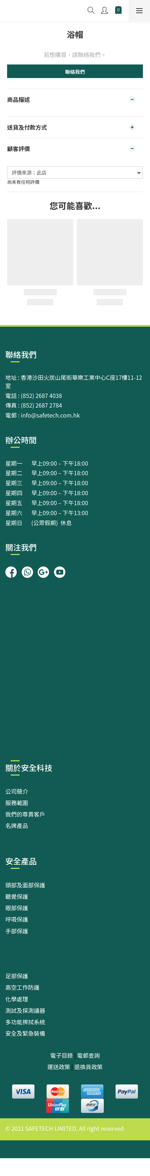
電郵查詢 (88, 1055)
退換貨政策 (88, 1066)
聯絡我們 (75, 71)
